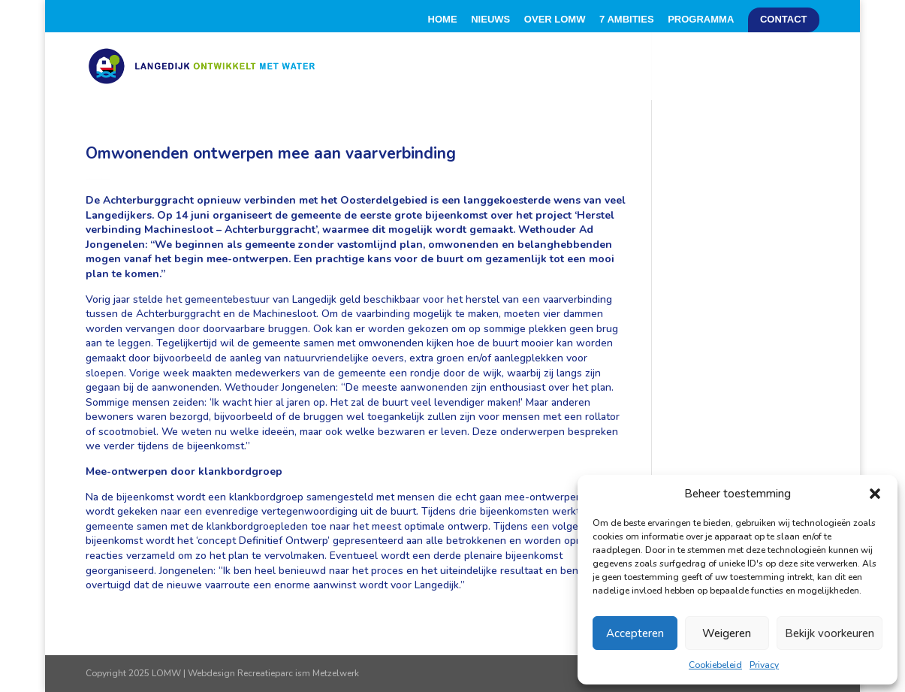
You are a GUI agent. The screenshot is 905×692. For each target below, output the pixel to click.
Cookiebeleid (715, 665)
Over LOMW (555, 19)
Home (442, 19)
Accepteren (635, 633)
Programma (701, 19)
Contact (783, 19)
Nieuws (490, 19)
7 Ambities (626, 19)
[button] (874, 493)
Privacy (764, 665)
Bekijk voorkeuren (829, 633)
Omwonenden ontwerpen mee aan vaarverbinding (271, 153)
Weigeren (726, 633)
